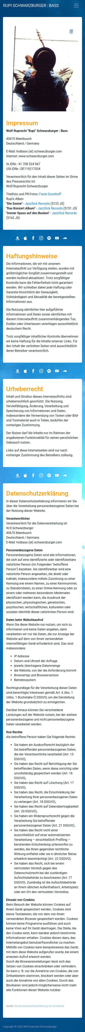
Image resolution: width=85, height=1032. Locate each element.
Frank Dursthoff (50, 194)
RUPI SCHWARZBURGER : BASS (31, 5)
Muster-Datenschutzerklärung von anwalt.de (39, 1006)
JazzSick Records (37, 203)
